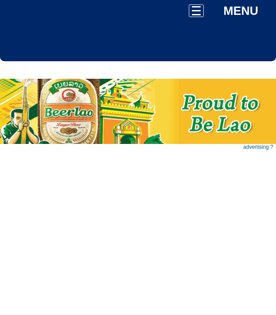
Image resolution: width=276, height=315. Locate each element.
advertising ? (258, 147)
